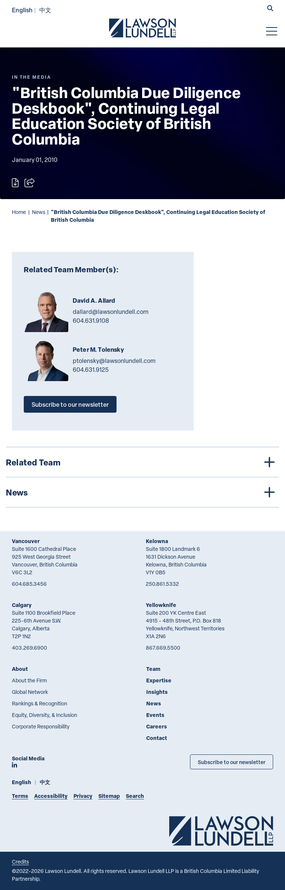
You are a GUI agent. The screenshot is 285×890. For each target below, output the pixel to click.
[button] (270, 8)
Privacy (82, 796)
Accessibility (51, 796)
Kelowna (157, 541)
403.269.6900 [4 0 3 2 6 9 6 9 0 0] (29, 647)
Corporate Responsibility (40, 726)
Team (153, 669)
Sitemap (109, 796)
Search (135, 796)
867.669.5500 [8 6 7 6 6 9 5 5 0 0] (163, 647)
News (38, 211)
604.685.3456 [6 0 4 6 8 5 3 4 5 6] (29, 583)
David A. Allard (94, 300)
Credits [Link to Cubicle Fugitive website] (20, 861)
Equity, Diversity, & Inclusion (44, 714)
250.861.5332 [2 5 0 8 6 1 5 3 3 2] (162, 583)
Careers (156, 726)
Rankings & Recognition (39, 703)
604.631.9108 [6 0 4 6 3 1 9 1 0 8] (91, 320)
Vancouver (26, 541)
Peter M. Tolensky (98, 349)
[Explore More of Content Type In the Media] (31, 77)
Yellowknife (161, 605)
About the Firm (29, 680)
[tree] (142, 477)
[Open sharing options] (29, 182)
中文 (45, 10)
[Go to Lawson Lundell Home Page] (142, 28)
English (22, 10)
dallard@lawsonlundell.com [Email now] (110, 312)
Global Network (30, 691)
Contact (156, 738)
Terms (20, 796)
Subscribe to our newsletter (70, 404)
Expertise (158, 680)
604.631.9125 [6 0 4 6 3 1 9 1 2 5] (91, 370)
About (20, 669)
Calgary (22, 605)
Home (19, 211)
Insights (157, 692)
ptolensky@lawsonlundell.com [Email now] (114, 361)
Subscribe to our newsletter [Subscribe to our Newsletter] (231, 762)
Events (155, 715)
